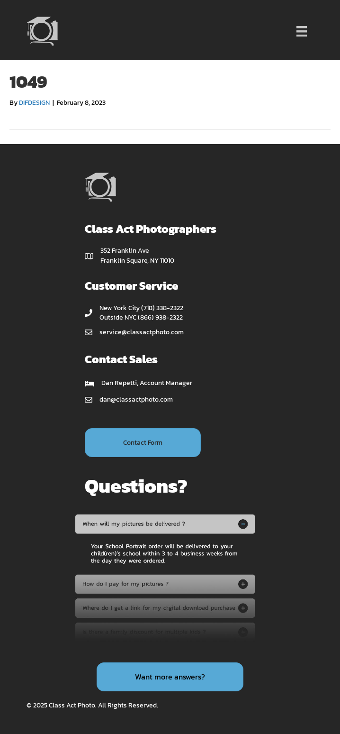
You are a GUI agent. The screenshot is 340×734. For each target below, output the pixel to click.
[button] (143, 442)
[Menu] (301, 31)
